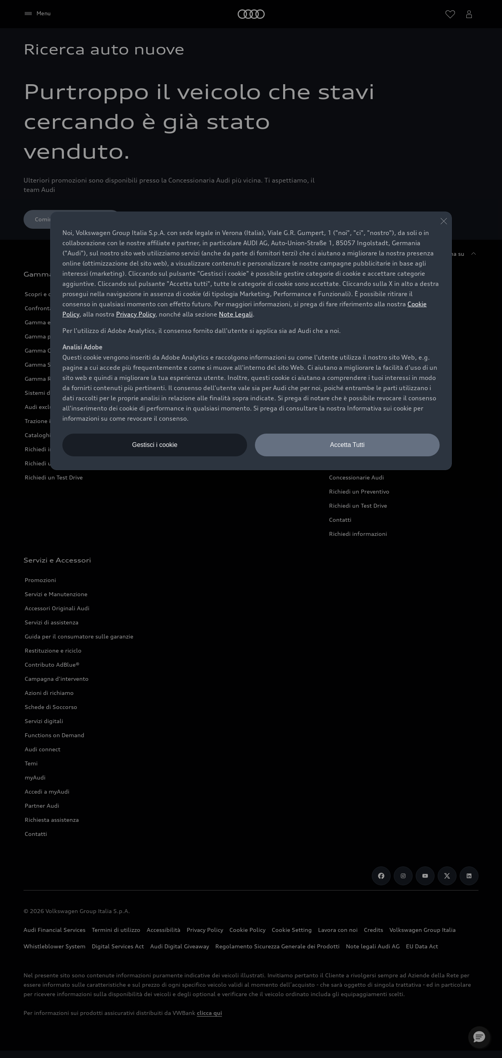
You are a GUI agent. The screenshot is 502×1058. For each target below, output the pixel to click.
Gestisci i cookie (155, 444)
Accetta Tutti (347, 444)
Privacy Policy (135, 314)
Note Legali (236, 314)
